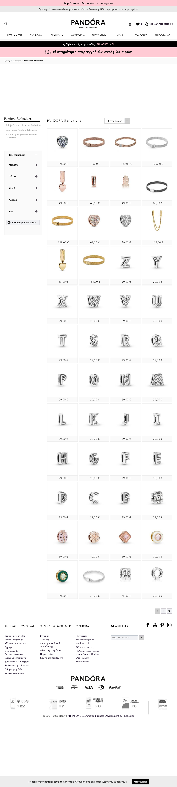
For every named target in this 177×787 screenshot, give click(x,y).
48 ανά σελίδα (114, 120)
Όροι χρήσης (82, 657)
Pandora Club (82, 643)
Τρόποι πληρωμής (14, 639)
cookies (58, 781)
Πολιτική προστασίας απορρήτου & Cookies (87, 652)
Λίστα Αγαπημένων (50, 649)
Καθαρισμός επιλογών (22, 223)
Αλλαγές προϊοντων (15, 643)
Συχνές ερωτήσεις (14, 672)
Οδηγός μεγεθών (13, 668)
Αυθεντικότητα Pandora (17, 665)
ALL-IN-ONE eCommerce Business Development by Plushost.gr (101, 715)
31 (113, 43)
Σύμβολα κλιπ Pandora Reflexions (23, 124)
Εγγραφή (44, 635)
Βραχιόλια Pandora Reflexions (21, 129)
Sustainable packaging (15, 657)
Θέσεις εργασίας (85, 646)
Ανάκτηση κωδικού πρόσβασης (50, 645)
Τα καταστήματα (85, 639)
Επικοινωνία (82, 661)
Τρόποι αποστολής (15, 635)
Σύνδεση (44, 639)
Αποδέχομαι (140, 781)
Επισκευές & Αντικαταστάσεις (14, 652)
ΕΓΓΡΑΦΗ (141, 637)
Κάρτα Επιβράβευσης (51, 657)
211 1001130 (102, 43)
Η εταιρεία (81, 635)
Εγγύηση (9, 646)
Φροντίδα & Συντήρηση (17, 661)
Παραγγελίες (46, 653)
